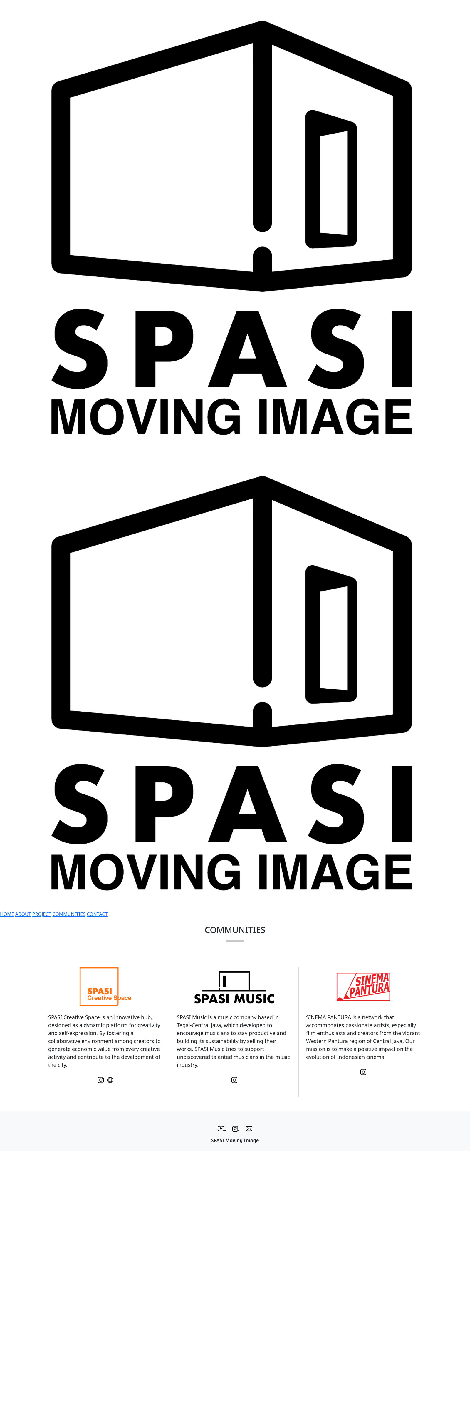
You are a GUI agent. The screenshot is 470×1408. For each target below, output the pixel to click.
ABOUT (23, 914)
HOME (7, 914)
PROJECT (41, 914)
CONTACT (97, 914)
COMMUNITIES (68, 914)
